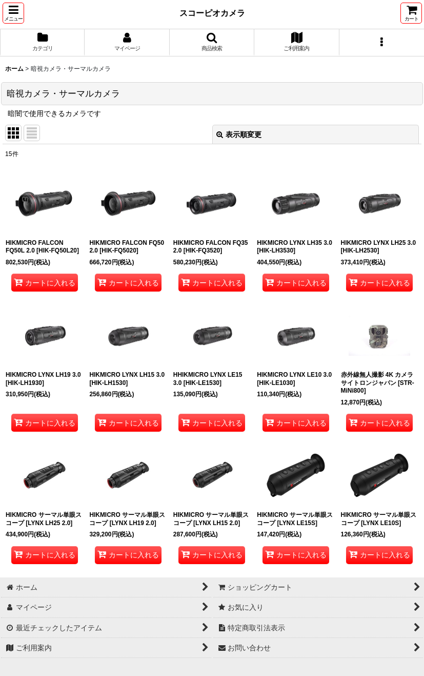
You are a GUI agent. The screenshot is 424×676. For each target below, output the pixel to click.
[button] (13, 13)
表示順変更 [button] (238, 134)
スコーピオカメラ (212, 12)
